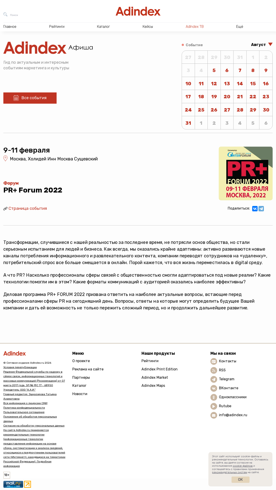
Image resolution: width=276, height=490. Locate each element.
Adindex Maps (153, 385)
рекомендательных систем (229, 472)
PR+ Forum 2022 (32, 190)
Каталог (79, 385)
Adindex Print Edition (159, 369)
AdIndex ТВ (195, 26)
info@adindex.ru (233, 415)
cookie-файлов (243, 465)
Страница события (28, 208)
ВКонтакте (228, 388)
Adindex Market (154, 377)
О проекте (81, 361)
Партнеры (81, 377)
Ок (240, 479)
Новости (79, 394)
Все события (33, 97)
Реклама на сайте (88, 369)
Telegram (226, 379)
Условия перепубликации (20, 367)
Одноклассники (233, 397)
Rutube (225, 406)
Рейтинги (150, 361)
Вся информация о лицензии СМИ (25, 403)
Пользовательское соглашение (23, 412)
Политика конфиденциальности (24, 407)
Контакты (227, 361)
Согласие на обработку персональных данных (33, 425)
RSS (222, 370)
